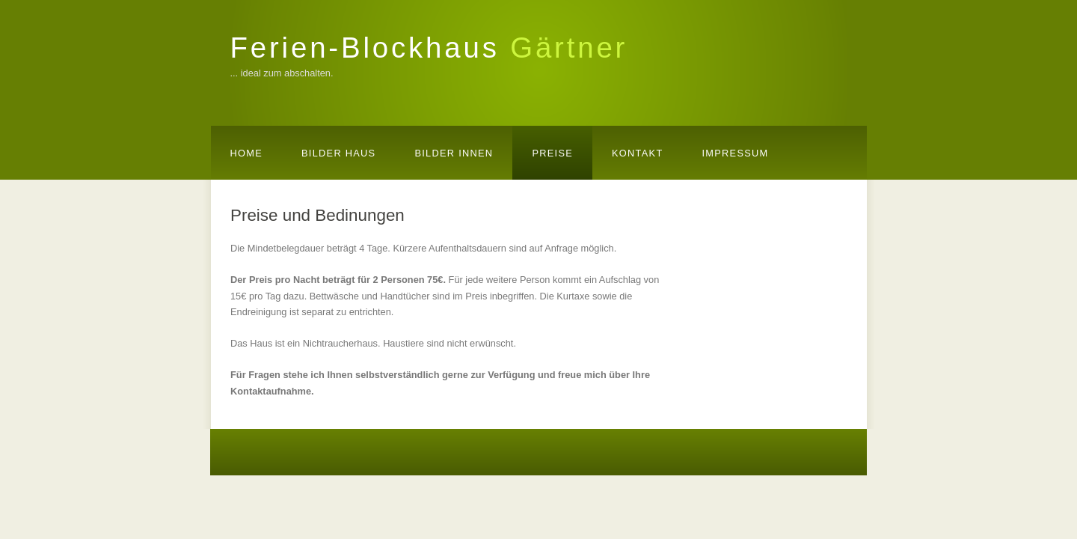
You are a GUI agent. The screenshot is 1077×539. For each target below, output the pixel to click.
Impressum (735, 153)
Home (246, 153)
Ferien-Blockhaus (429, 47)
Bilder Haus (338, 153)
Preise (552, 153)
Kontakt (637, 153)
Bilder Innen (453, 153)
